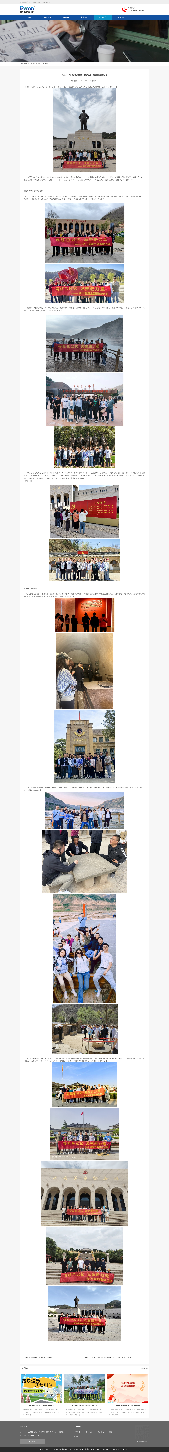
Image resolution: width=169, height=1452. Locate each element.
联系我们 (121, 17)
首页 (29, 17)
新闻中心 (102, 17)
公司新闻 (45, 63)
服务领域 (66, 17)
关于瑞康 (47, 17)
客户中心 (84, 17)
